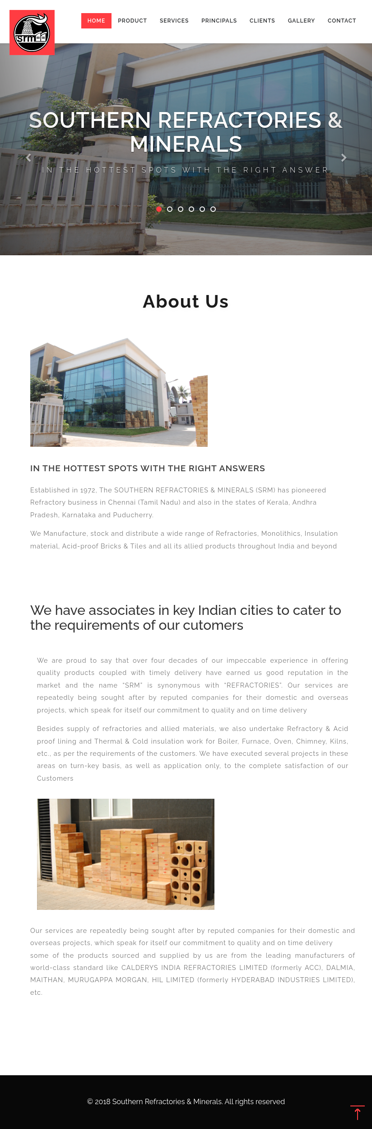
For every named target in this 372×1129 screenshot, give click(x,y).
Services (174, 21)
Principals (219, 21)
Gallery (301, 21)
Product (132, 21)
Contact (342, 21)
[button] (28, 127)
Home (97, 21)
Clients (262, 21)
